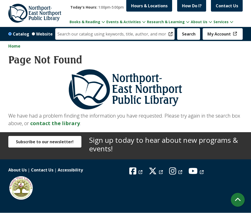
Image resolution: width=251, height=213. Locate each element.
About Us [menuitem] (199, 21)
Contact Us (227, 6)
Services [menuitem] (221, 21)
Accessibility (70, 170)
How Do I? (192, 6)
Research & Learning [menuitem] (166, 21)
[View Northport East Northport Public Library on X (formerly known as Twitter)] (156, 172)
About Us (17, 170)
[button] (97, 7)
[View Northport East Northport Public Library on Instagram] (176, 172)
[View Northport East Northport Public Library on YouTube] (197, 172)
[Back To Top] (238, 200)
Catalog (21, 34)
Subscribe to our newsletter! (45, 142)
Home (14, 46)
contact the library (55, 123)
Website (44, 34)
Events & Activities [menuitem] (123, 21)
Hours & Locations (149, 6)
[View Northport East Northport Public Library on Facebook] (136, 172)
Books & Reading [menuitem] (85, 21)
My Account (219, 34)
